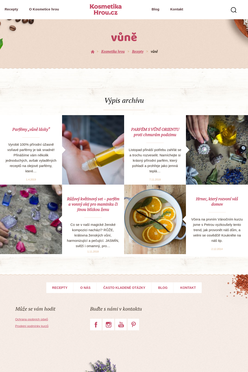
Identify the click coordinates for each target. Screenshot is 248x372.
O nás (85, 288)
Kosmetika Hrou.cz (105, 9)
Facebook (96, 324)
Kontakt (176, 9)
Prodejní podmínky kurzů (32, 326)
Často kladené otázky (124, 288)
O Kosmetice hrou (44, 9)
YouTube (121, 324)
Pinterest (133, 324)
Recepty (11, 9)
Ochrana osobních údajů (31, 319)
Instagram (108, 324)
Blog (155, 9)
